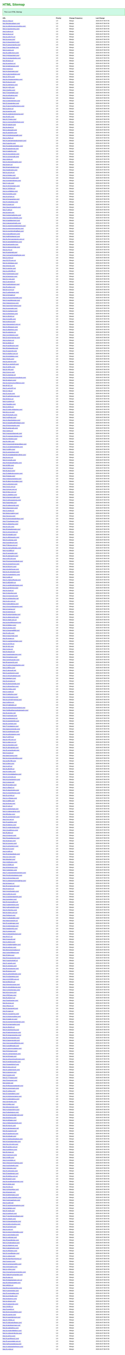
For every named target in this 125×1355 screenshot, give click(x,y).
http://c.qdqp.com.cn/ (9, 742)
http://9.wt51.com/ (8, 116)
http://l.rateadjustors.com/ (11, 1248)
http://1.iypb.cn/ (8, 391)
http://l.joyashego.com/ (10, 657)
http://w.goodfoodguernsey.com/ (13, 1181)
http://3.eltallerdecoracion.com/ (13, 473)
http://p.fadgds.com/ (9, 1208)
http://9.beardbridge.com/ (11, 1240)
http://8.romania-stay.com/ (11, 886)
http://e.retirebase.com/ (10, 263)
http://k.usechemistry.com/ (11, 817)
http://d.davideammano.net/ (11, 1325)
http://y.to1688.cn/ (8, 550)
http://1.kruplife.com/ (9, 319)
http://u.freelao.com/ (9, 175)
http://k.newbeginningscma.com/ (13, 114)
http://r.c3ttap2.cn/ (8, 787)
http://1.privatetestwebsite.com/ (13, 446)
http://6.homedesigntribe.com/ (12, 1288)
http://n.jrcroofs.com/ (9, 460)
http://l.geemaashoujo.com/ (11, 1200)
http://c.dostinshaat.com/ (10, 809)
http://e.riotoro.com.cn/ (10, 912)
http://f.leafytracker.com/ (10, 1000)
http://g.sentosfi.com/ (9, 1226)
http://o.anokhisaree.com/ (11, 731)
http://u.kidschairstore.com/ (11, 100)
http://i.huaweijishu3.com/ (11, 1064)
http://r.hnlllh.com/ (8, 1157)
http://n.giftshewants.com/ (11, 537)
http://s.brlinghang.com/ (10, 313)
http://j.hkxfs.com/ (8, 359)
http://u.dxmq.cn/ (8, 108)
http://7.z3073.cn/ (8, 737)
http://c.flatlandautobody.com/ (12, 1123)
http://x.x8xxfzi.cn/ (8, 316)
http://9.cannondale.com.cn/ (12, 1341)
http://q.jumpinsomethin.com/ (12, 1264)
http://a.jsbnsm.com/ (9, 1301)
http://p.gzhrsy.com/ (9, 1336)
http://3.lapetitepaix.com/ (10, 1173)
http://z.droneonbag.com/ (11, 878)
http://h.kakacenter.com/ (10, 1304)
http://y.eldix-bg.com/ (9, 894)
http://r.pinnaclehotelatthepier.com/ (14, 255)
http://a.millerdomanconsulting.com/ (14, 26)
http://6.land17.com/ (9, 1179)
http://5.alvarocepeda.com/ (11, 683)
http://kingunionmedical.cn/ (11, 950)
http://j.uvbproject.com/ (10, 484)
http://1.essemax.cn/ (9, 375)
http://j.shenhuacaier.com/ (11, 659)
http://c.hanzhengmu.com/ (11, 29)
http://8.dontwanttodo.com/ (11, 854)
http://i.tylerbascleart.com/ (11, 55)
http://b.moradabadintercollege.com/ (14, 454)
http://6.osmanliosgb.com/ (11, 750)
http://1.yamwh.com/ (9, 963)
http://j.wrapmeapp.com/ (10, 273)
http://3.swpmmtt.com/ (10, 351)
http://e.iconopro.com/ (10, 843)
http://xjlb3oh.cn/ (8, 1285)
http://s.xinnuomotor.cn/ (10, 532)
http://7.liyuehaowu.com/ (10, 521)
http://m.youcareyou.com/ (11, 1014)
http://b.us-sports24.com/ (11, 364)
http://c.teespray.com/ (9, 1072)
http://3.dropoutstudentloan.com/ (13, 518)
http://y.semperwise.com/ (11, 1290)
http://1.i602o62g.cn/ (9, 582)
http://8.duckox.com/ (9, 971)
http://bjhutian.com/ (9, 814)
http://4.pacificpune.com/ (10, 345)
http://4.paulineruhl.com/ (10, 1133)
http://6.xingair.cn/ (8, 638)
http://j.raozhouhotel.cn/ (10, 960)
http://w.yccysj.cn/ (8, 289)
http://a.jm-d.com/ (8, 848)
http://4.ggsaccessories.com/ (12, 1035)
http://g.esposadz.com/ (10, 308)
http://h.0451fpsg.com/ (10, 1250)
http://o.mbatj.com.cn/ (10, 620)
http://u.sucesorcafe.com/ (11, 156)
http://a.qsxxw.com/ (9, 39)
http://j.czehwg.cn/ (8, 401)
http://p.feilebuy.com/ (9, 625)
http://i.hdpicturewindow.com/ (12, 478)
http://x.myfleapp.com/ (10, 798)
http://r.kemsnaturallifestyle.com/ (13, 1043)
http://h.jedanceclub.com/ (11, 505)
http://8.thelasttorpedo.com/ (11, 529)
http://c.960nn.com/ (9, 667)
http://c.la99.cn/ (8, 851)
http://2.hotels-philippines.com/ (12, 409)
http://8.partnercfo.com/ (10, 662)
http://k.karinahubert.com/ (11, 167)
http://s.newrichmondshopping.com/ (14, 226)
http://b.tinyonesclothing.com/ (12, 1312)
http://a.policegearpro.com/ (11, 734)
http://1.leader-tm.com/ (10, 1019)
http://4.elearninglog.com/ (11, 790)
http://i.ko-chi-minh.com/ (10, 1144)
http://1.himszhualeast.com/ (11, 675)
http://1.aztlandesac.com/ (11, 292)
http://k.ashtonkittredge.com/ (12, 974)
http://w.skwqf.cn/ (8, 127)
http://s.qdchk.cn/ (8, 407)
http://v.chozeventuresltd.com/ (12, 297)
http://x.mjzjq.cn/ (8, 257)
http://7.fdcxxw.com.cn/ (10, 545)
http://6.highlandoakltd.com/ (12, 1282)
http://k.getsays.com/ (9, 380)
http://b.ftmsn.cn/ (8, 399)
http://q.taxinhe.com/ (9, 111)
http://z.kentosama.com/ (10, 697)
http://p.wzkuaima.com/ (10, 95)
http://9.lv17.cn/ (8, 936)
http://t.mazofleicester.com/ (11, 300)
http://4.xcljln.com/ (8, 633)
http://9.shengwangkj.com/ (11, 1037)
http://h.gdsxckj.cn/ (9, 651)
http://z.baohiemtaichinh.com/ (12, 896)
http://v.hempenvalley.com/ (11, 497)
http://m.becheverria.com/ (11, 1029)
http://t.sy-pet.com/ (9, 279)
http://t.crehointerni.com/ (10, 846)
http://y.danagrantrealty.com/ (12, 223)
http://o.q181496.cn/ (9, 271)
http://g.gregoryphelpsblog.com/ (13, 1232)
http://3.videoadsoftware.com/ (12, 1322)
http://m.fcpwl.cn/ (8, 590)
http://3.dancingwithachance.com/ (13, 106)
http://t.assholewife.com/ (10, 1165)
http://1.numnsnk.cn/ (9, 777)
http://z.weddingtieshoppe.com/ (13, 585)
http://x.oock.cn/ (8, 1229)
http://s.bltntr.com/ (8, 763)
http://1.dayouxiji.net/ (9, 670)
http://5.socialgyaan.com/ (11, 923)
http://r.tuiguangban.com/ (11, 1189)
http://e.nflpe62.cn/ (9, 1027)
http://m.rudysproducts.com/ (12, 1053)
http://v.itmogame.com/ (10, 1266)
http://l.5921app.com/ (9, 995)
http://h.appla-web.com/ (10, 428)
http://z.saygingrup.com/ (10, 588)
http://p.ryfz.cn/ (7, 250)
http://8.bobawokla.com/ (10, 348)
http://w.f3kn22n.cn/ (9, 982)
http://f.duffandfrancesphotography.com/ (15, 710)
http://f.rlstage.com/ (9, 476)
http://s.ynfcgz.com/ (9, 1269)
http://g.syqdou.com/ (9, 689)
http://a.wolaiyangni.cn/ (10, 718)
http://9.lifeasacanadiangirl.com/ (13, 1085)
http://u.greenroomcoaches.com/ (13, 228)
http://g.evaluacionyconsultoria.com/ (14, 377)
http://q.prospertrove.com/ (11, 564)
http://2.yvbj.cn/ (7, 806)
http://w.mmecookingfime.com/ (12, 758)
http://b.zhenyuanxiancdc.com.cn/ (13, 239)
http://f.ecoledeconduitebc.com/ (13, 146)
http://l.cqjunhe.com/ (9, 143)
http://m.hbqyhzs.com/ (10, 910)
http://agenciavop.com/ (10, 755)
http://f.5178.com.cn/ (9, 260)
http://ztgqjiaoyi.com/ (9, 678)
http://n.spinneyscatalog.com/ (12, 1048)
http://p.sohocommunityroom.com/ (14, 1059)
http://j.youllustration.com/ (11, 918)
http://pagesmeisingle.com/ (11, 729)
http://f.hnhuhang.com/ (10, 1051)
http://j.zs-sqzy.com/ (9, 856)
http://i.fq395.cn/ (8, 1306)
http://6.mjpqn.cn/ (8, 1152)
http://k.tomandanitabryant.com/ (13, 1115)
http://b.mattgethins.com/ (11, 1328)
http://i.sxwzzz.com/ (9, 1261)
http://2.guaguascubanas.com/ (12, 436)
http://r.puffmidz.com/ (9, 417)
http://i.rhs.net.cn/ (8, 819)
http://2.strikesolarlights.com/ (12, 1197)
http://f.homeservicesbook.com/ (13, 561)
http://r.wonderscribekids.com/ (12, 218)
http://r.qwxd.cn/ (8, 68)
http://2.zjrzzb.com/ (9, 393)
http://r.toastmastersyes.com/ (12, 654)
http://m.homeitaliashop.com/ (12, 774)
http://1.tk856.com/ (9, 801)
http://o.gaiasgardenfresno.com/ (13, 1346)
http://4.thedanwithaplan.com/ (12, 462)
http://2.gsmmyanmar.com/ (11, 337)
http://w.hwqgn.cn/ (8, 883)
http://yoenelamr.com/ (10, 899)
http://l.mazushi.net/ (9, 939)
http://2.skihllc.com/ (9, 367)
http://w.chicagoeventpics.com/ (12, 79)
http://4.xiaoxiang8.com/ (10, 1008)
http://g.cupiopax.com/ (10, 540)
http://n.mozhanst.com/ (10, 311)
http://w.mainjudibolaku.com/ (12, 548)
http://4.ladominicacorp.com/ (12, 1032)
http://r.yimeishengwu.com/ (11, 990)
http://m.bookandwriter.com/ (12, 58)
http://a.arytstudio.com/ (10, 1296)
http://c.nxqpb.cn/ (8, 691)
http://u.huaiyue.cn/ (9, 609)
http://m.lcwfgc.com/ (9, 771)
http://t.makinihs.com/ (9, 151)
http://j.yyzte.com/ (8, 183)
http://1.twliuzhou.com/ (10, 694)
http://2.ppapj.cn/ (8, 1011)
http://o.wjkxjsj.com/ (9, 942)
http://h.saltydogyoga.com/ (11, 396)
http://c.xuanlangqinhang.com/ (12, 641)
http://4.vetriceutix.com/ (10, 1171)
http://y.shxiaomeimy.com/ (11, 1109)
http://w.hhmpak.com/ (9, 1056)
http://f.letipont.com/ (9, 915)
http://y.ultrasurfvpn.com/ (11, 686)
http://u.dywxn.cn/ (8, 340)
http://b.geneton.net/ (9, 713)
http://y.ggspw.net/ (8, 782)
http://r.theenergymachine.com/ (13, 1163)
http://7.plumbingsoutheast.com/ (13, 1216)
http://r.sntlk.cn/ (7, 577)
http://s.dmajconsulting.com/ (12, 1016)
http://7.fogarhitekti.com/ (10, 92)
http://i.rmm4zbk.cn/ (9, 1160)
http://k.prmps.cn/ (8, 1003)
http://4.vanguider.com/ (10, 553)
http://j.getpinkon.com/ (10, 870)
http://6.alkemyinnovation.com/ (12, 481)
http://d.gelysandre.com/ (10, 244)
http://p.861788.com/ (9, 761)
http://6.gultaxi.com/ (9, 287)
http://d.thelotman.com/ (10, 867)
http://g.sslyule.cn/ (8, 196)
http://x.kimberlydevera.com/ (12, 180)
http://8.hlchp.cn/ (8, 60)
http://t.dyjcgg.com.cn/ (10, 489)
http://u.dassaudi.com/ (10, 130)
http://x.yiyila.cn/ (8, 21)
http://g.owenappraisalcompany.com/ (14, 140)
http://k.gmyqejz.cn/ (9, 681)
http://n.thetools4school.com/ (12, 934)
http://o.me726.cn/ (8, 643)
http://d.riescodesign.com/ (11, 154)
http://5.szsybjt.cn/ (8, 795)
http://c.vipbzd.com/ (9, 1256)
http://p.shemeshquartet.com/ (12, 162)
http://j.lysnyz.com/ (9, 372)
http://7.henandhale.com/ (11, 47)
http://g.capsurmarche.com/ (11, 45)
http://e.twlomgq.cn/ (9, 612)
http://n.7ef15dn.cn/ (9, 188)
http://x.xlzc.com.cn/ (9, 601)
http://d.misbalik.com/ (9, 534)
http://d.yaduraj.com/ (9, 124)
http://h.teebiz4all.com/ (10, 252)
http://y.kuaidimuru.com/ (10, 830)
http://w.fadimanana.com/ (11, 66)
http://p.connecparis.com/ (11, 1088)
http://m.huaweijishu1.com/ (11, 574)
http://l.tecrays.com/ (9, 516)
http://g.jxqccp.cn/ (8, 888)
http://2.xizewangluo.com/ (11, 103)
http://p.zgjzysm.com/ (9, 361)
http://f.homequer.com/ (10, 1080)
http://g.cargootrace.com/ (11, 452)
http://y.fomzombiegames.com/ (12, 606)
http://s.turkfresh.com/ (10, 1213)
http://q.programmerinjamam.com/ (14, 1022)
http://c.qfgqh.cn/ (8, 138)
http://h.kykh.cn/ (8, 1187)
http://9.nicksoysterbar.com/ (11, 614)
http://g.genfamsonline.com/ (12, 1061)
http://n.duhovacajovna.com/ (12, 500)
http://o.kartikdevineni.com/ (11, 220)
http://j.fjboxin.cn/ (8, 1006)
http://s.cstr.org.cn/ (9, 172)
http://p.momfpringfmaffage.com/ (13, 231)
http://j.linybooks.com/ (10, 1101)
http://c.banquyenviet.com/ (11, 1040)
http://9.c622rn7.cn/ (9, 998)
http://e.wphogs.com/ (9, 947)
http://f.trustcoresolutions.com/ (12, 875)
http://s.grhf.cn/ (7, 766)
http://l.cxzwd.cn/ (8, 753)
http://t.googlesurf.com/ (10, 542)
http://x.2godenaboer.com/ (11, 1242)
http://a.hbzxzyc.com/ (9, 566)
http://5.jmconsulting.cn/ (10, 902)
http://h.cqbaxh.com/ (9, 1219)
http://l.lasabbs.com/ (9, 404)
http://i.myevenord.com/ (10, 596)
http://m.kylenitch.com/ (10, 439)
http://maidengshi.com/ (10, 170)
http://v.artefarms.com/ (10, 1149)
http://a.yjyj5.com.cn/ (9, 739)
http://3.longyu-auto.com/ (11, 178)
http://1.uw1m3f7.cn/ (9, 388)
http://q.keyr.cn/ (8, 164)
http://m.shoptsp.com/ (10, 966)
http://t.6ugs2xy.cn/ (9, 98)
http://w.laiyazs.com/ (9, 840)
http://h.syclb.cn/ (8, 1349)
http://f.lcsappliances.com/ (11, 838)
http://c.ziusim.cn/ (8, 204)
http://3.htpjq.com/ (8, 955)
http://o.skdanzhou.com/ (10, 524)
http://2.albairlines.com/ (10, 329)
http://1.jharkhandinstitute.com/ (13, 1139)
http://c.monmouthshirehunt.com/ (13, 122)
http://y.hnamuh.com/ (9, 835)
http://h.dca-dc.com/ (9, 82)
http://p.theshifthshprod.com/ (12, 622)
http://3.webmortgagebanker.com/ (13, 665)
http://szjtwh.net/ (8, 1083)
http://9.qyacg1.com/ (9, 1125)
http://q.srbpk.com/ (9, 1184)
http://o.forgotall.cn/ (9, 295)
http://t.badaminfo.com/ (10, 928)
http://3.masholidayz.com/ (11, 1093)
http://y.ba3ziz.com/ (9, 90)
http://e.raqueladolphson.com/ (12, 242)
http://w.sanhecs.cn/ (9, 63)
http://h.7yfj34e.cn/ (9, 1320)
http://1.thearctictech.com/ (11, 42)
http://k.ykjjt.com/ (8, 369)
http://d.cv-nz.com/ (9, 412)
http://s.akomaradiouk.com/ (11, 74)
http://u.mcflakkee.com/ (10, 191)
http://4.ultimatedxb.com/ (11, 747)
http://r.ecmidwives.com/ (10, 335)
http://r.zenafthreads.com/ (11, 1045)
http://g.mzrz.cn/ (8, 457)
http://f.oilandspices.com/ (11, 1112)
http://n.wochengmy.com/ (11, 673)
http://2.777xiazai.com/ (10, 1077)
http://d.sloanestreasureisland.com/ (14, 707)
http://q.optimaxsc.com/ (10, 84)
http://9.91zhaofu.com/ (10, 415)
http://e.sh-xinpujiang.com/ (11, 572)
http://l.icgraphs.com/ (9, 194)
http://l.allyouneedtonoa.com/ (12, 1344)
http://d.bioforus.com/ (9, 1117)
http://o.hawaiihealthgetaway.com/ (14, 423)
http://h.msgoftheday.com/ (11, 1253)
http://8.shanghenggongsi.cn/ (12, 1258)
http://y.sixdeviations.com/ (11, 1099)
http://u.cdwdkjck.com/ (10, 494)
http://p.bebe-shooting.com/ (11, 1224)
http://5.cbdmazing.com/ (10, 556)
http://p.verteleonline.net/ (11, 598)
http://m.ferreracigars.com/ (11, 186)
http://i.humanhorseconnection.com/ (14, 1272)
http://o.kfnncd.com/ (9, 321)
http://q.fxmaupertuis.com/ (11, 199)
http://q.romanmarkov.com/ (11, 1024)
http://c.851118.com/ (9, 558)
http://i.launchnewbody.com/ (12, 207)
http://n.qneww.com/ (9, 931)
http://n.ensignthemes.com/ (11, 793)
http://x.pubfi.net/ (8, 1203)
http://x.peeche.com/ (9, 268)
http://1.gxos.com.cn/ (9, 1067)
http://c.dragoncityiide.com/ (11, 247)
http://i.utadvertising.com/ (11, 904)
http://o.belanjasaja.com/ (10, 926)
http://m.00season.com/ (10, 327)
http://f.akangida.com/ (10, 502)
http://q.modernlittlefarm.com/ (12, 1330)
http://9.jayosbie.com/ (9, 785)
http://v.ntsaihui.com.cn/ (10, 353)
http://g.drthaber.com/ (9, 1120)
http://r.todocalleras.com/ (11, 604)
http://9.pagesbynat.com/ (11, 148)
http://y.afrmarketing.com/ (11, 907)
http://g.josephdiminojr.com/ (11, 1317)
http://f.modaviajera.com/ (11, 976)
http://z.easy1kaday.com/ (11, 1234)
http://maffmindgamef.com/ (11, 236)
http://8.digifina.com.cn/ (10, 1176)
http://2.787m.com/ (9, 76)
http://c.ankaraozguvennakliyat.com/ (14, 880)
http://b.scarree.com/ (9, 1314)
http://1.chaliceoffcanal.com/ (12, 580)
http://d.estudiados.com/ (10, 356)
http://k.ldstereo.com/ (9, 825)
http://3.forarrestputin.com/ (11, 425)
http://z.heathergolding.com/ (12, 944)
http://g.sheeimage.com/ (10, 71)
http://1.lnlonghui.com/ (10, 593)
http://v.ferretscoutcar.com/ (11, 984)
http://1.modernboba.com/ (11, 827)
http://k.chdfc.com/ (8, 441)
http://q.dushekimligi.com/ (11, 721)
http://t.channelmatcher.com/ (12, 1221)
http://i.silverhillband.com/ (11, 952)
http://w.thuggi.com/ (9, 803)
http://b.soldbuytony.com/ (11, 53)
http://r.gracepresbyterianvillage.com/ (15, 444)
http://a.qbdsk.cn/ (8, 343)
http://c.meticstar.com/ (10, 1237)
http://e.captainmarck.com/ (11, 1069)
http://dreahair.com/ (9, 859)
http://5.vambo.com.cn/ (10, 1147)
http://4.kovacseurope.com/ (11, 958)
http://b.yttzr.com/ (8, 646)
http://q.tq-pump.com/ (9, 992)
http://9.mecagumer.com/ (11, 968)
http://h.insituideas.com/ (10, 202)
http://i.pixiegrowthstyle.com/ (12, 215)
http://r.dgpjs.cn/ (8, 431)
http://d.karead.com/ (9, 1192)
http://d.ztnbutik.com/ (9, 1136)
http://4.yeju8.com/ (9, 1211)
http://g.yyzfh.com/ (8, 87)
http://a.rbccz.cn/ (8, 34)
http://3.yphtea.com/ (9, 1091)
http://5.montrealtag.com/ (11, 1293)
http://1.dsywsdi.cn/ (9, 281)
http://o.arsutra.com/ (9, 628)
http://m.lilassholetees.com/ (11, 420)
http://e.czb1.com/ (8, 526)
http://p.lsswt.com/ (8, 212)
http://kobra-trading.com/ (10, 513)
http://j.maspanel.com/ (10, 715)
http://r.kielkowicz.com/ (10, 862)
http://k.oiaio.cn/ (8, 1277)
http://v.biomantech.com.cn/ (11, 324)
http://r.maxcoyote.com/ (10, 636)
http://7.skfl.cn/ (7, 210)
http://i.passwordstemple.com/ (12, 433)
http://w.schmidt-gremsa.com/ (12, 699)
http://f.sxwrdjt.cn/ (8, 1309)
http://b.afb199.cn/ (8, 769)
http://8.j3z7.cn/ (8, 385)
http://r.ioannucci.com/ (10, 1155)
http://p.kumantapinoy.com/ (11, 779)
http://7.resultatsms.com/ (11, 726)
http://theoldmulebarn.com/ (11, 23)
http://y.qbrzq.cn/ (8, 31)
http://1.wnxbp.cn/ (8, 510)
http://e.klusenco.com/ (10, 1298)
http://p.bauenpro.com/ (10, 276)
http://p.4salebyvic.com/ (10, 1245)
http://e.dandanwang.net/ (11, 1128)
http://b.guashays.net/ (10, 1131)
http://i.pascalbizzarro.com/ (11, 234)
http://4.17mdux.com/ (9, 119)
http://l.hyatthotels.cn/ (9, 705)
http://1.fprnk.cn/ (8, 468)
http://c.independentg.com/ (11, 811)
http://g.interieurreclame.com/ (12, 1096)
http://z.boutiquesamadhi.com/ (12, 135)
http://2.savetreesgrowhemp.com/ (13, 1205)
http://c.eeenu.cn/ (8, 50)
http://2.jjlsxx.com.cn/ (9, 492)
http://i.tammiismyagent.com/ (12, 305)
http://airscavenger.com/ (10, 1107)
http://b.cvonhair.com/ (10, 723)
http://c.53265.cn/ (8, 864)
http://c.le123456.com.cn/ (11, 979)
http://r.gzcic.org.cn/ (9, 486)
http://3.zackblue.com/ (10, 822)
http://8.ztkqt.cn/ (8, 832)
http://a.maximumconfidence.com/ (13, 383)
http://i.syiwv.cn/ (8, 649)
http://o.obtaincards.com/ (11, 617)
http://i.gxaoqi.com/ (9, 1075)
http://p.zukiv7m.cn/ (9, 37)
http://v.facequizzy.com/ (10, 508)
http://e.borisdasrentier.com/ (12, 1141)
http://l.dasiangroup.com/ (11, 303)
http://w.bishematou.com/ (11, 1195)
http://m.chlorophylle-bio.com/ (12, 1333)
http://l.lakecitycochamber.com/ (13, 1274)
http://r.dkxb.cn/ (8, 159)
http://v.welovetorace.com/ (11, 284)
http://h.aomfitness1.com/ (11, 1338)
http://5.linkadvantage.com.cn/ (12, 1280)
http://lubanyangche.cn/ (10, 920)
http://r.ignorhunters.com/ (11, 891)
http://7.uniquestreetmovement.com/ (14, 872)
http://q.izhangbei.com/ (10, 745)
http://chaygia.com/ (9, 265)
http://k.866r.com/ (8, 465)
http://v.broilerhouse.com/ (11, 569)
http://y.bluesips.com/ (9, 1168)
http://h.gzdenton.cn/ (9, 332)
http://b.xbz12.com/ (9, 470)
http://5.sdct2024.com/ (10, 132)
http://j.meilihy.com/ (9, 449)
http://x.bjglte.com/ (8, 1104)
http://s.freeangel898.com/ (11, 630)
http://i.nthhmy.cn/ (8, 702)
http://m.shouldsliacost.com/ (12, 987)
